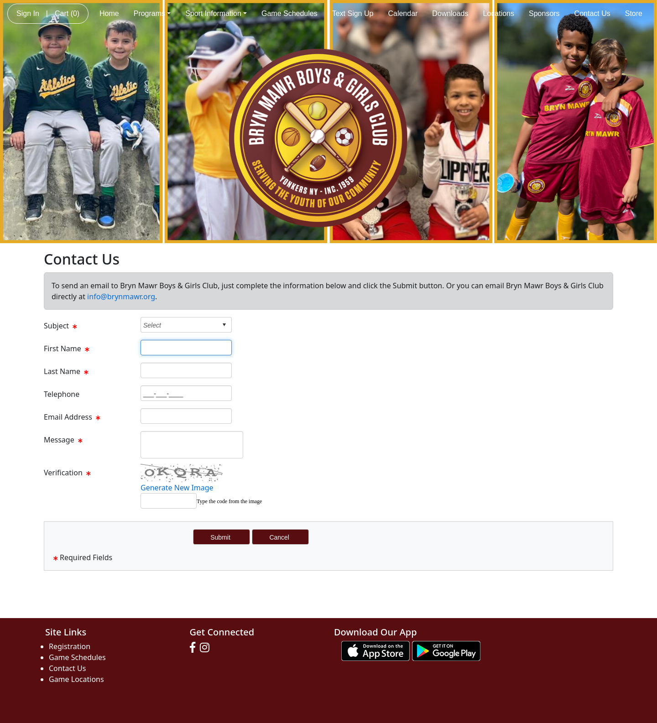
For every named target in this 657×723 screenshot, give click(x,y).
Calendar (402, 13)
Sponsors (544, 13)
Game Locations (76, 679)
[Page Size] (186, 347)
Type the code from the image (229, 501)
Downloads (450, 13)
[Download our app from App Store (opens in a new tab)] (375, 650)
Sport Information (216, 13)
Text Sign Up (353, 13)
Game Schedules (289, 13)
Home (109, 13)
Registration (69, 646)
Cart (67, 13)
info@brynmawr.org (121, 296)
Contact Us (592, 13)
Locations (499, 13)
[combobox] (179, 325)
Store (633, 13)
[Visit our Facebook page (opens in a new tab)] (195, 648)
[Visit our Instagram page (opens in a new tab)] (207, 648)
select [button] (224, 324)
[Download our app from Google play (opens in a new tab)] (446, 650)
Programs (152, 13)
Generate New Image (177, 488)
